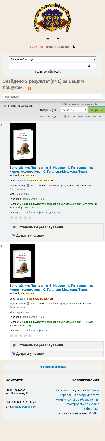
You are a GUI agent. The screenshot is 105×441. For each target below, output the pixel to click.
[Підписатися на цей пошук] (29, 87)
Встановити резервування (37, 227)
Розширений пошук (49, 71)
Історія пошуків (57, 47)
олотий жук (51, 169)
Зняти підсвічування (19, 105)
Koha (95, 390)
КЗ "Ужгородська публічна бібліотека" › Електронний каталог (54, 18)
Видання (35, 180)
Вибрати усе (48, 110)
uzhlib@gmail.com (25, 406)
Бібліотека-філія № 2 (38, 330)
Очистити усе (49, 116)
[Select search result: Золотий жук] (2, 125)
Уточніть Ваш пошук (52, 366)
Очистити (36, 46)
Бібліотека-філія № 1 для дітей (43, 212)
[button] (58, 39)
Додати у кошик (28, 235)
